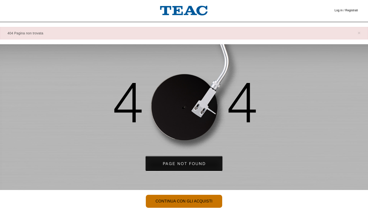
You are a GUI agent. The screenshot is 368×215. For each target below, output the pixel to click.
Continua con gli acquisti (183, 201)
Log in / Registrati (346, 10)
